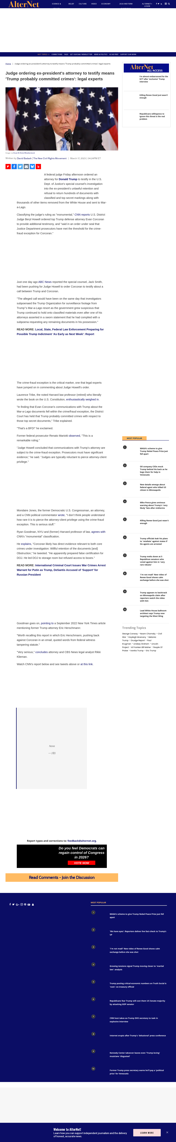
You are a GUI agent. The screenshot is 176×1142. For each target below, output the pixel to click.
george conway (130, 633)
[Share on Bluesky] (32, 166)
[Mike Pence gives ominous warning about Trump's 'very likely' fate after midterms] (129, 506)
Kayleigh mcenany (137, 637)
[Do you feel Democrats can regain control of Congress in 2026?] (37, 856)
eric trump (151, 650)
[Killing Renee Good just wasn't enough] (130, 100)
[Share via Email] (26, 166)
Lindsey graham (141, 643)
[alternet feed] (161, 7)
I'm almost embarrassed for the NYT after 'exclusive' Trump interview (154, 79)
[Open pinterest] (25, 904)
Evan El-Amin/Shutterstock (24, 153)
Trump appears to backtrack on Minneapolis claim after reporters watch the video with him (153, 596)
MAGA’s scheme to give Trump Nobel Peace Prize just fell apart (154, 451)
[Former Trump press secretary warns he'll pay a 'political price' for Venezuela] (99, 1074)
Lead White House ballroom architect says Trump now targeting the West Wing (153, 613)
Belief (71, 4)
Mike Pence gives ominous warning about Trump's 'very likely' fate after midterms (153, 505)
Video (94, 4)
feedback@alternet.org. (82, 840)
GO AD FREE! (113, 54)
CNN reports (82, 214)
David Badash (24, 158)
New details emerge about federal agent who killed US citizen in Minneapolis (153, 487)
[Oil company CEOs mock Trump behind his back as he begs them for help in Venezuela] (129, 470)
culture (83, 4)
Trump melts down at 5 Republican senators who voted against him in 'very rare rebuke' (152, 560)
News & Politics (100, 54)
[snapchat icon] (33, 904)
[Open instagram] (21, 904)
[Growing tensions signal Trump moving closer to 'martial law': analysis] (99, 969)
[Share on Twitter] (20, 166)
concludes (41, 652)
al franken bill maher (141, 647)
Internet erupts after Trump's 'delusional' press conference (138, 1035)
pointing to (47, 623)
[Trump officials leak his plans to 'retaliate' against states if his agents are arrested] (129, 542)
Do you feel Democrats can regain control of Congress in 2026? (82, 852)
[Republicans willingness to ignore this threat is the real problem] (130, 119)
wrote (61, 515)
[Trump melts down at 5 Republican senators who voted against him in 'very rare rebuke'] (129, 560)
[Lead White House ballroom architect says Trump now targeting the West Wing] (129, 614)
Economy (106, 4)
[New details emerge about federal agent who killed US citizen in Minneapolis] (129, 488)
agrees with (98, 531)
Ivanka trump (137, 650)
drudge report (138, 640)
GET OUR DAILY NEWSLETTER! (81, 54)
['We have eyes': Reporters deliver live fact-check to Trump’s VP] (99, 935)
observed (74, 435)
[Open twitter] (158, 3)
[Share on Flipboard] (8, 166)
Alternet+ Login (147, 5)
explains (26, 543)
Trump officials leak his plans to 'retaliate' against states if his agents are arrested (154, 541)
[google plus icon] (17, 904)
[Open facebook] (156, 3)
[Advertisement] (88, 30)
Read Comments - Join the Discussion (62, 877)
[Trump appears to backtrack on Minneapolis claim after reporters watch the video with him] (129, 597)
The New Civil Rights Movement (50, 158)
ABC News (45, 281)
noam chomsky (148, 633)
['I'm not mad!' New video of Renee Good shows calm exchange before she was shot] (129, 579)
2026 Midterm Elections (126, 6)
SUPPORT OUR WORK (128, 54)
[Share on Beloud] (38, 166)
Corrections (57, 54)
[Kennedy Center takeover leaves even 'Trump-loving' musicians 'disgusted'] (99, 1056)
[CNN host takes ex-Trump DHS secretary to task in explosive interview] (99, 1021)
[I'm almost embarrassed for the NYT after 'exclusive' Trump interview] (130, 81)
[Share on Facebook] (14, 166)
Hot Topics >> (44, 54)
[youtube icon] (29, 904)
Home (8, 63)
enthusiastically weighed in (82, 399)
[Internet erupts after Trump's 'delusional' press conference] (99, 1039)
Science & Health (56, 6)
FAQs (66, 54)
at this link (86, 664)
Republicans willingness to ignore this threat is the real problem (152, 116)
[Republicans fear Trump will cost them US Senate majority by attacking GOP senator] (99, 1004)
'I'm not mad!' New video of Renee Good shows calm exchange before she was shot (154, 577)
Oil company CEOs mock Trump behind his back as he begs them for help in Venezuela (153, 470)
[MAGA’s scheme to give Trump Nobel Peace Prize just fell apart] (129, 452)
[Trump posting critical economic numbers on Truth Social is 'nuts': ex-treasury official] (99, 987)
